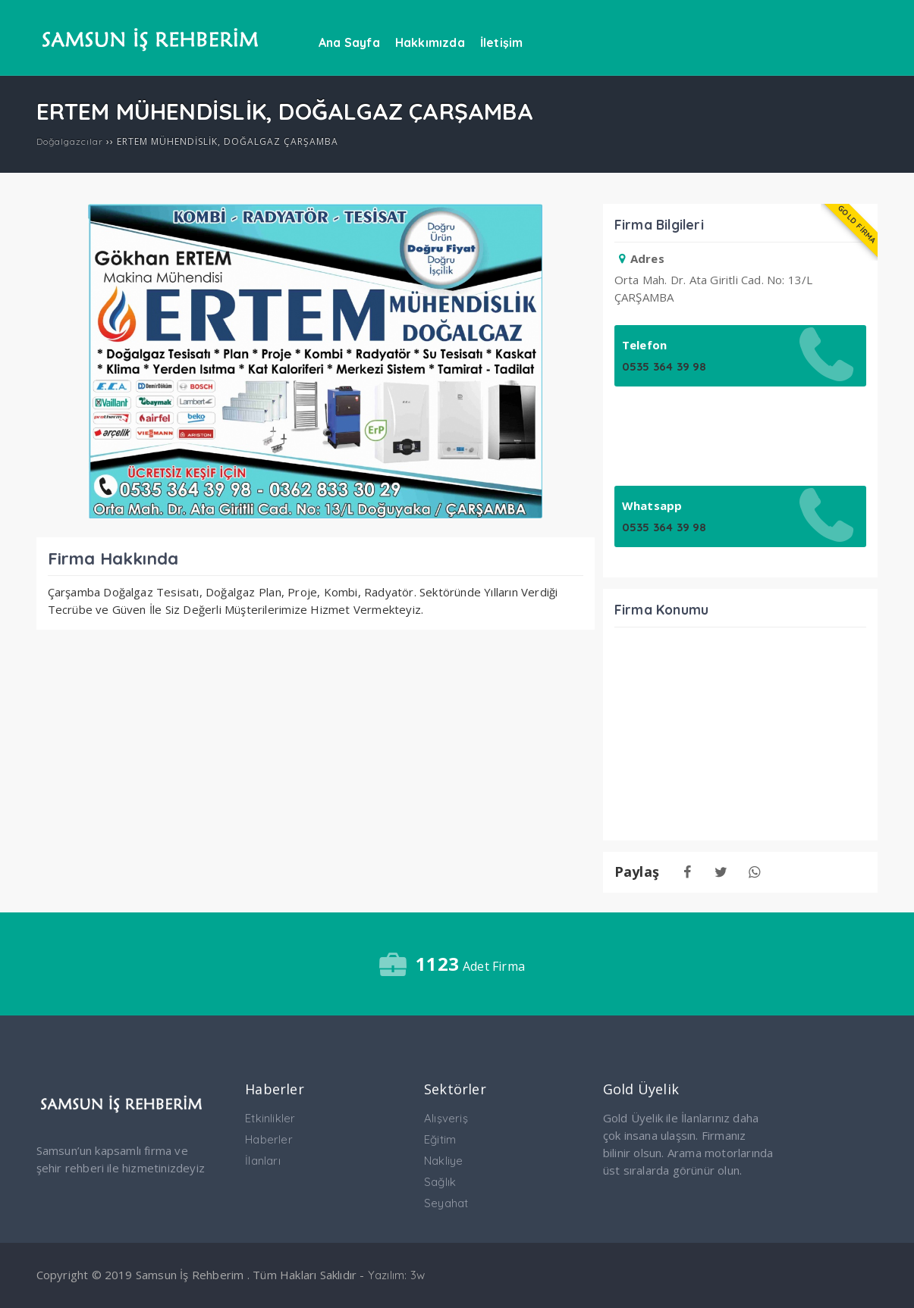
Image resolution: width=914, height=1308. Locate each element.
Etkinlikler (270, 1118)
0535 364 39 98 (664, 366)
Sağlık (440, 1182)
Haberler (269, 1139)
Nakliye (443, 1160)
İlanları (263, 1160)
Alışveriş (446, 1118)
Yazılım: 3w (396, 1275)
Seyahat (446, 1203)
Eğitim (440, 1139)
